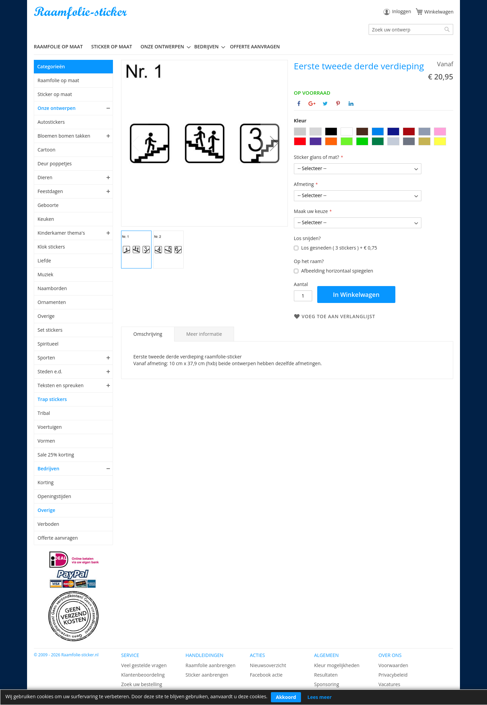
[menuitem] (61, 46)
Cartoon (46, 149)
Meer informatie (204, 334)
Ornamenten (52, 302)
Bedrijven (48, 468)
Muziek (45, 274)
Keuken (46, 219)
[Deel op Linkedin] (351, 103)
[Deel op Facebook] (298, 103)
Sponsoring (326, 684)
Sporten (46, 357)
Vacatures (389, 684)
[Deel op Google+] (312, 103)
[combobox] (411, 29)
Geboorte (48, 205)
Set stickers (50, 330)
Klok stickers (51, 246)
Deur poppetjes (55, 163)
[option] (300, 131)
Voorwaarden (393, 665)
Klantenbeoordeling (143, 675)
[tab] (147, 334)
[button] (273, 143)
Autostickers (51, 122)
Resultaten (326, 675)
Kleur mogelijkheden (337, 665)
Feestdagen (50, 191)
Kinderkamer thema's (61, 233)
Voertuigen (50, 427)
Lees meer (319, 697)
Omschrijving (147, 334)
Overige (46, 316)
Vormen (46, 441)
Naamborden (52, 288)
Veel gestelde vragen (143, 665)
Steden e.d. (50, 371)
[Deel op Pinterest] (338, 103)
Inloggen (401, 11)
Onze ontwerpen (57, 108)
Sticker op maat (55, 94)
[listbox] (373, 137)
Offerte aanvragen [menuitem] (255, 46)
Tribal (44, 413)
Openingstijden (54, 496)
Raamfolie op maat (58, 80)
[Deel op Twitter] (325, 103)
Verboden (48, 524)
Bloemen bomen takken (64, 136)
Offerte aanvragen (58, 538)
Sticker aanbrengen (206, 675)
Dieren (45, 177)
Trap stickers (52, 399)
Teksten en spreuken (61, 385)
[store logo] (81, 13)
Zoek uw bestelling (141, 684)
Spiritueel (48, 343)
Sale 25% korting (56, 454)
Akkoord (286, 697)
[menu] (243, 47)
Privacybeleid (393, 675)
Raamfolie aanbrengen (210, 665)
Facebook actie (266, 675)
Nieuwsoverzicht (268, 665)
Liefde (44, 260)
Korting (45, 482)
